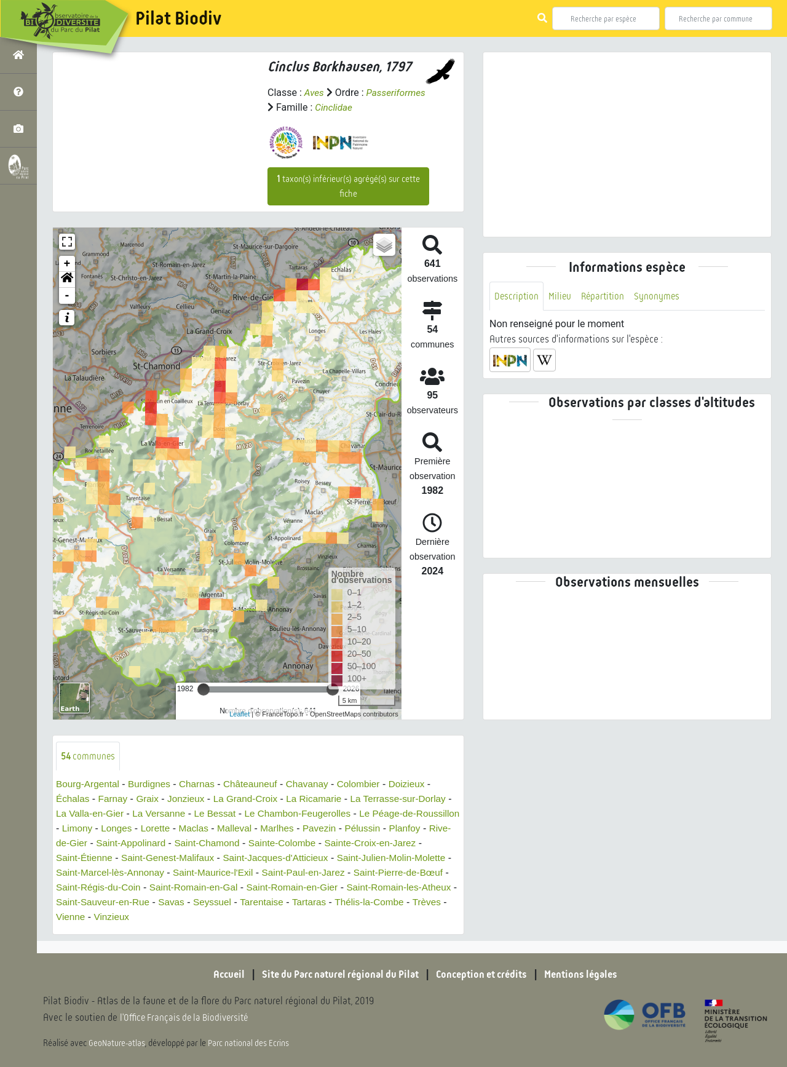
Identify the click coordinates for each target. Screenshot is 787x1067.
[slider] (203, 689)
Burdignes (153, 784)
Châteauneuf (258, 784)
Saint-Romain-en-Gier (405, 888)
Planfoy (78, 843)
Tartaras (437, 902)
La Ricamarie (324, 799)
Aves (314, 92)
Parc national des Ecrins (251, 1043)
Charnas (202, 784)
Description (517, 296)
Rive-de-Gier (131, 843)
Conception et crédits (485, 975)
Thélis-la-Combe (97, 917)
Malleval (303, 828)
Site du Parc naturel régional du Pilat (335, 975)
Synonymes (661, 296)
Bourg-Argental (89, 784)
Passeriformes (298, 107)
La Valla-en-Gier (128, 814)
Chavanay (317, 784)
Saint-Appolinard (204, 843)
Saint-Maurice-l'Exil (316, 873)
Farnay (115, 799)
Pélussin (435, 828)
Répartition (605, 296)
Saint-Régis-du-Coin (202, 888)
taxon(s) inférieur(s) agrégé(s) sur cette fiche (348, 186)
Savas (294, 902)
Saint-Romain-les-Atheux (110, 902)
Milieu (561, 296)
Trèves (157, 917)
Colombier (370, 784)
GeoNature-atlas (118, 1043)
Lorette (221, 828)
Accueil (218, 975)
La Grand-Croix (252, 799)
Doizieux (420, 784)
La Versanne (200, 814)
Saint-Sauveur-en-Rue (223, 902)
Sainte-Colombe (361, 843)
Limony (140, 828)
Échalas (73, 799)
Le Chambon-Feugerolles (344, 814)
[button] (67, 280)
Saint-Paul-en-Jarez (410, 873)
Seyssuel (337, 902)
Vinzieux (238, 917)
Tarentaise (388, 902)
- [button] (67, 295)
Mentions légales (590, 975)
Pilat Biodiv (178, 18)
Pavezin (391, 828)
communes (88, 756)
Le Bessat (258, 814)
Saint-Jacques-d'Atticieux (358, 858)
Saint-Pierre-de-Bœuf (102, 888)
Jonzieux (191, 799)
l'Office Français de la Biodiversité (188, 1018)
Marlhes (347, 828)
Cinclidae (399, 107)
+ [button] (67, 263)
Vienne (196, 917)
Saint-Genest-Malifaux (245, 858)
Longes (181, 828)
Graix (150, 799)
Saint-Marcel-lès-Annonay (209, 873)
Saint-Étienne (158, 858)
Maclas (261, 828)
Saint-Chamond (284, 843)
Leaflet (239, 714)
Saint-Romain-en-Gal (302, 888)
